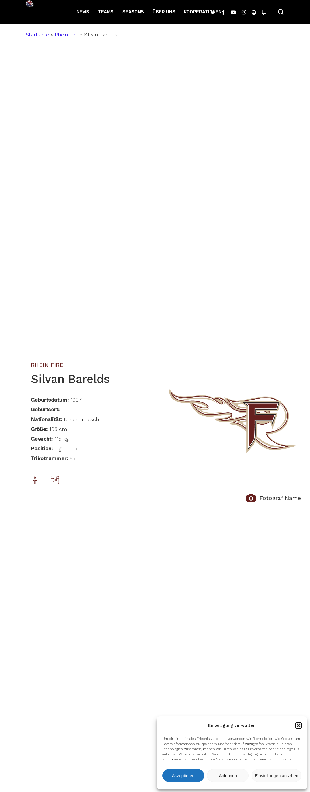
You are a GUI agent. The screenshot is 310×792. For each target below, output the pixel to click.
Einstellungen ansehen (276, 775)
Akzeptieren (183, 775)
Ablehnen (228, 775)
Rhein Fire (66, 35)
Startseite (37, 35)
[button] (298, 725)
